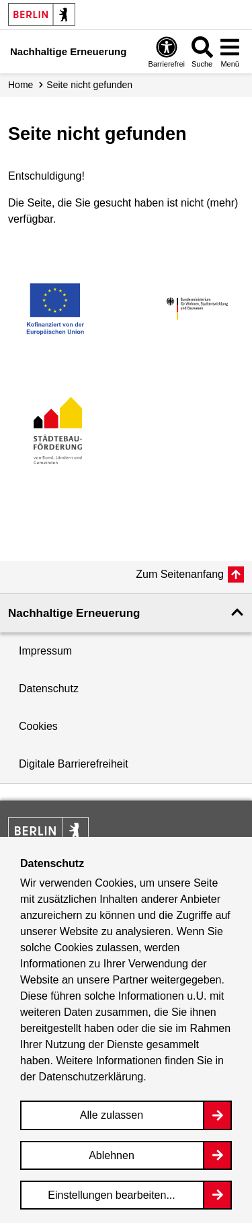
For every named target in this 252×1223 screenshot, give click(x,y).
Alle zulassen (111, 1115)
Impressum (45, 651)
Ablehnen (111, 1155)
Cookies (38, 726)
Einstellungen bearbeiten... (111, 1195)
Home (20, 84)
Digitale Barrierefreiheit (73, 764)
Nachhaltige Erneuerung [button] (74, 613)
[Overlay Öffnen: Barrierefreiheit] (166, 51)
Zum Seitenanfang (180, 574)
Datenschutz (49, 688)
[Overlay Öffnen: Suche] (202, 51)
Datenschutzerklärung (91, 1076)
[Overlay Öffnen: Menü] (230, 51)
